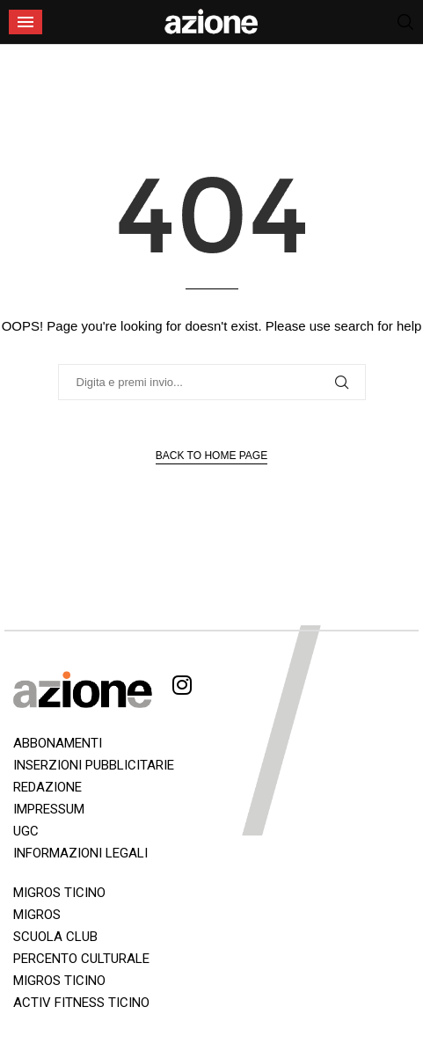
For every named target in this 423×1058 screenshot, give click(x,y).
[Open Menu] (25, 22)
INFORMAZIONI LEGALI (80, 853)
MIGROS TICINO (59, 893)
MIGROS (37, 915)
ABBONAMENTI (57, 743)
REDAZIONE (47, 787)
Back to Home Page (211, 455)
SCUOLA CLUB (55, 937)
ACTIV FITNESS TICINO (81, 1003)
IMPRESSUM (48, 809)
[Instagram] (182, 688)
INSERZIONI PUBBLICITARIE (93, 765)
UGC (26, 831)
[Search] (405, 22)
